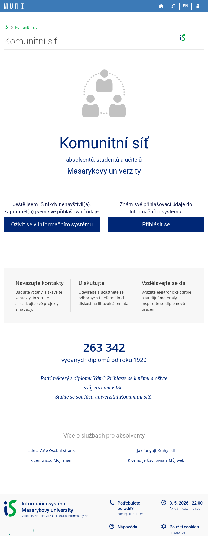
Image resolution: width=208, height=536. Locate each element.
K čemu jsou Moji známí (52, 460)
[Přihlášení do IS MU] (198, 6)
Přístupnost (178, 532)
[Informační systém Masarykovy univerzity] (14, 6)
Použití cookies (184, 526)
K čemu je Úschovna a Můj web (156, 460)
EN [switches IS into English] (185, 6)
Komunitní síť (26, 27)
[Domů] (161, 6)
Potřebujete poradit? (129, 505)
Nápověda (127, 526)
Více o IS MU (31, 516)
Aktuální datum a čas (185, 509)
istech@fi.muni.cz (130, 514)
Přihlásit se (156, 224)
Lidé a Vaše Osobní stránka (52, 450)
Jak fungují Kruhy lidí (156, 450)
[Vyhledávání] (173, 6)
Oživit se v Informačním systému (52, 224)
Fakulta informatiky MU (73, 516)
